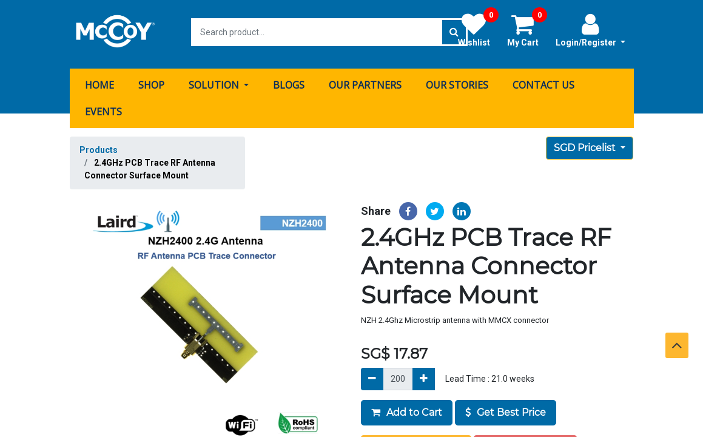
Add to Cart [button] (406, 408)
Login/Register (590, 29)
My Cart (527, 29)
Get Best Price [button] (505, 408)
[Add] (423, 375)
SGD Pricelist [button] (586, 143)
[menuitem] (99, 80)
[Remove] (372, 375)
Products (98, 146)
